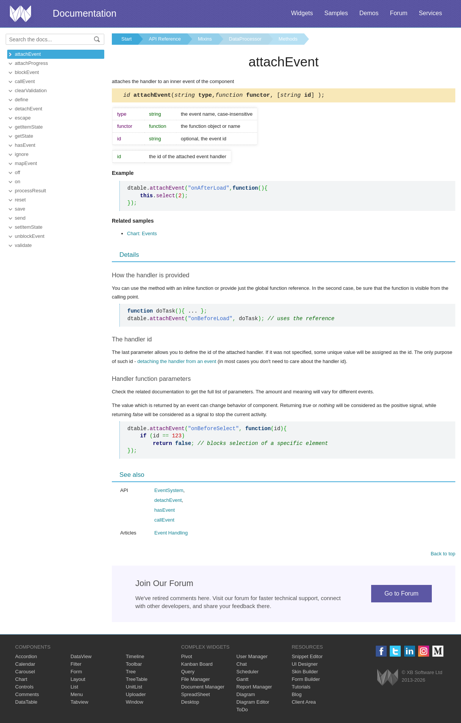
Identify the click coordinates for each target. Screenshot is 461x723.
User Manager (252, 657)
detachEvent (28, 109)
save (20, 209)
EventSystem (168, 491)
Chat (242, 665)
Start (126, 39)
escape (23, 118)
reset (20, 200)
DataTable (26, 703)
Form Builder (306, 680)
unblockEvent (29, 236)
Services (430, 13)
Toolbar (134, 665)
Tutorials (301, 688)
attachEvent (28, 54)
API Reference (165, 39)
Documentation (84, 13)
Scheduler (248, 673)
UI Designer (305, 665)
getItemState (29, 127)
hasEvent (25, 145)
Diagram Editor (253, 703)
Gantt (243, 680)
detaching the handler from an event (176, 362)
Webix (387, 678)
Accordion (26, 657)
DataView (81, 657)
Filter (76, 665)
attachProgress (31, 63)
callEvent (25, 81)
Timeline (135, 657)
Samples (336, 13)
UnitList (134, 688)
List (74, 688)
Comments (27, 695)
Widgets (302, 13)
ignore (21, 154)
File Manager (195, 680)
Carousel (25, 673)
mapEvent (26, 163)
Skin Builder (305, 673)
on (17, 181)
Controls (24, 688)
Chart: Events (142, 234)
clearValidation (31, 90)
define (21, 99)
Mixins (205, 39)
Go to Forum (401, 594)
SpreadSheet (195, 695)
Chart (21, 680)
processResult (30, 190)
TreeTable (136, 680)
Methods (288, 39)
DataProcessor (245, 39)
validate (23, 245)
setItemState (28, 227)
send (20, 218)
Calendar (25, 665)
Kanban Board (197, 665)
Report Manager (254, 688)
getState (24, 136)
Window (134, 703)
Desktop (190, 703)
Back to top (443, 555)
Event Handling (171, 534)
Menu (77, 695)
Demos (369, 13)
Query (187, 673)
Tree (131, 673)
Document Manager (202, 688)
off (17, 172)
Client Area (304, 703)
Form (76, 673)
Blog (296, 695)
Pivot (186, 657)
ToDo (242, 711)
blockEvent (27, 72)
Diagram (246, 695)
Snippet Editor (307, 657)
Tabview (79, 703)
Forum (398, 13)
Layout (78, 680)
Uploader (136, 695)
